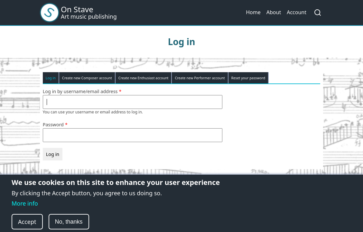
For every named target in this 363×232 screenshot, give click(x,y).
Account (296, 12)
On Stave (77, 9)
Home (253, 12)
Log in (51, 77)
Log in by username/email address (80, 91)
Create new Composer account (87, 77)
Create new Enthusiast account (143, 77)
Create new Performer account (200, 77)
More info (25, 209)
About (273, 12)
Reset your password (248, 77)
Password (53, 124)
